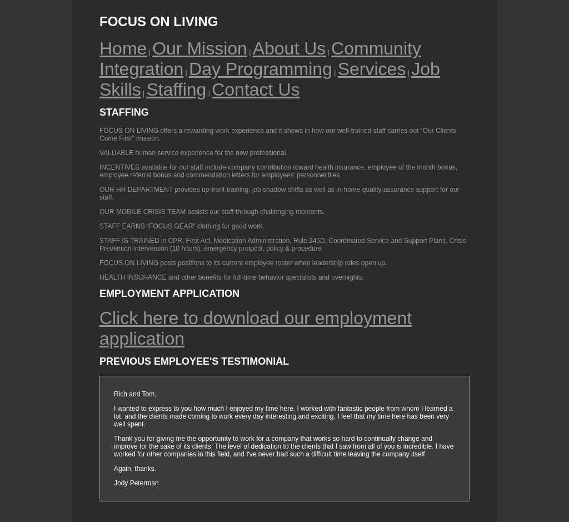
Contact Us (256, 89)
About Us (289, 48)
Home (123, 48)
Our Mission (199, 48)
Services (372, 69)
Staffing (176, 89)
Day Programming (260, 69)
